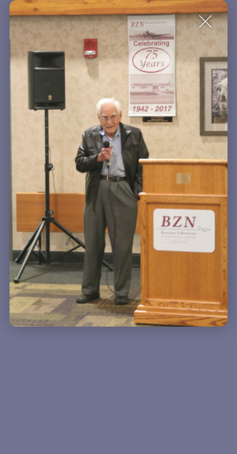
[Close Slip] (205, 21)
